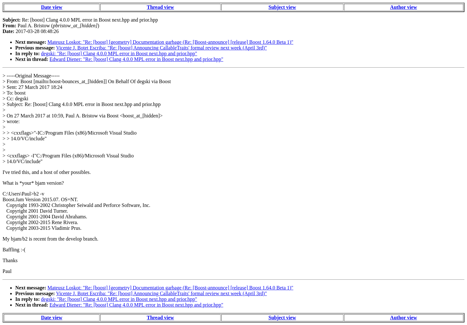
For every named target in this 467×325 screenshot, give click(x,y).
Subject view (282, 7)
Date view (51, 7)
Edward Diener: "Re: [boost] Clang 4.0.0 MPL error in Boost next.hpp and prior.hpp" (136, 59)
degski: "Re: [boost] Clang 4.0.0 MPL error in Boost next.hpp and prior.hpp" (119, 53)
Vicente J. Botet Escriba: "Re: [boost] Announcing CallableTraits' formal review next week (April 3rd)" (161, 47)
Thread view (160, 7)
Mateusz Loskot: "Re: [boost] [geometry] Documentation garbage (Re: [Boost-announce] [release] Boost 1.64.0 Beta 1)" (170, 42)
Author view (403, 7)
